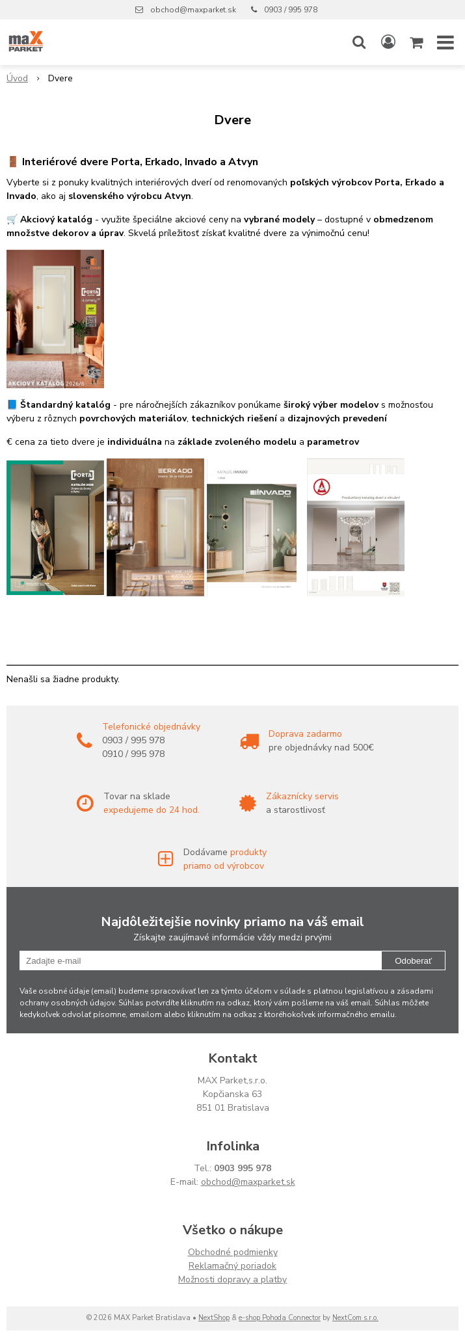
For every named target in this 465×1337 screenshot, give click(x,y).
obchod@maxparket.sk (193, 10)
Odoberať (413, 961)
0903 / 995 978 (290, 10)
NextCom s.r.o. (355, 1318)
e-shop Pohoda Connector (280, 1318)
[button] (359, 42)
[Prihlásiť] (388, 42)
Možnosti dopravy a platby (232, 1279)
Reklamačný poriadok (232, 1266)
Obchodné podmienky (233, 1252)
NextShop (214, 1318)
